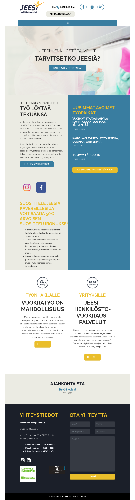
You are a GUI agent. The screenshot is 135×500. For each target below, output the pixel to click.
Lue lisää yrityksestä (36, 164)
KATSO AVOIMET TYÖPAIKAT (67, 68)
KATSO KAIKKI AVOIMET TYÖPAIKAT (95, 169)
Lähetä (92, 476)
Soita (62, 7)
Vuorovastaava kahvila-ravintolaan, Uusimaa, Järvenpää (90, 122)
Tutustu (42, 344)
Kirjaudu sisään (60, 13)
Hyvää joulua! (67, 389)
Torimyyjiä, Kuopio (86, 155)
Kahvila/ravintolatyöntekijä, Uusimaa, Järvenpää (95, 140)
